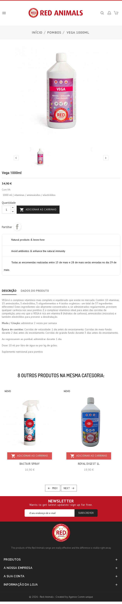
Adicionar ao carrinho (38, 210)
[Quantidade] (6, 210)
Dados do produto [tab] (35, 290)
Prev (55, 488)
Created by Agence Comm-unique (74, 596)
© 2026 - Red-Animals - (42, 596)
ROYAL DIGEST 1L (89, 463)
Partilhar (17, 226)
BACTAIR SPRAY (30, 463)
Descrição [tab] (9, 290)
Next (67, 488)
